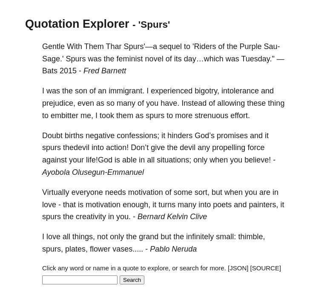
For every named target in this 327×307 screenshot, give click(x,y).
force (255, 147)
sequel (170, 46)
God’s (205, 135)
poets (222, 204)
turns (166, 204)
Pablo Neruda (173, 249)
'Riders (204, 46)
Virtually (55, 192)
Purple (251, 46)
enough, (136, 204)
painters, (263, 204)
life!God (99, 160)
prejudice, (58, 103)
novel (154, 59)
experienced (171, 91)
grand (148, 236)
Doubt (52, 135)
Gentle (53, 46)
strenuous (211, 115)
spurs (155, 115)
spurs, (52, 249)
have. (170, 103)
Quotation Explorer (77, 23)
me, (86, 115)
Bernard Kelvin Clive (172, 216)
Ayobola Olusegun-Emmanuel (93, 172)
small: (226, 236)
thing (276, 103)
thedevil (76, 147)
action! (117, 147)
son (81, 91)
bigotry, (207, 91)
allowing (231, 103)
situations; (174, 160)
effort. (240, 115)
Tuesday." (257, 59)
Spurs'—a (140, 46)
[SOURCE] (265, 268)
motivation (145, 192)
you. (123, 216)
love (49, 204)
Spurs (76, 59)
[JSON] (238, 268)
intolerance (240, 91)
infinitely (200, 236)
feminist (130, 59)
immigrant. (126, 91)
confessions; (138, 135)
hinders (179, 135)
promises (232, 135)
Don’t (140, 147)
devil (187, 147)
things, (83, 236)
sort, (202, 192)
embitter (64, 115)
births (74, 135)
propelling (228, 147)
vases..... (127, 249)
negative (100, 135)
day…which (204, 59)
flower (100, 249)
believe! (257, 160)
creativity (91, 216)
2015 (68, 71)
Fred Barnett (104, 71)
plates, (76, 249)
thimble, (251, 236)
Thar (113, 46)
